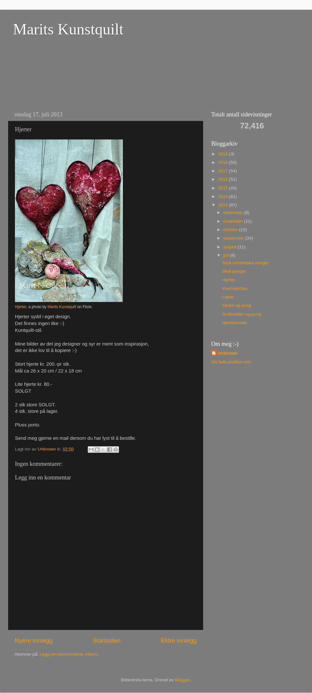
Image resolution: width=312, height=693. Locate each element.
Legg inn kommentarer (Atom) (69, 654)
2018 (223, 162)
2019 (223, 153)
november (233, 221)
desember (233, 212)
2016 (223, 179)
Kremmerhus (234, 288)
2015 (223, 188)
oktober (231, 229)
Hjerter (20, 307)
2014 (223, 196)
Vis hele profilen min (231, 362)
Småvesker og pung (241, 314)
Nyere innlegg (34, 640)
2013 (223, 205)
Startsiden (107, 640)
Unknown (228, 353)
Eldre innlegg (179, 640)
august (230, 246)
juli (226, 255)
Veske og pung (236, 305)
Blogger (182, 679)
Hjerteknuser (234, 322)
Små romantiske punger (245, 262)
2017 (223, 170)
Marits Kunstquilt (68, 29)
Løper (228, 296)
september (234, 238)
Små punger (234, 271)
